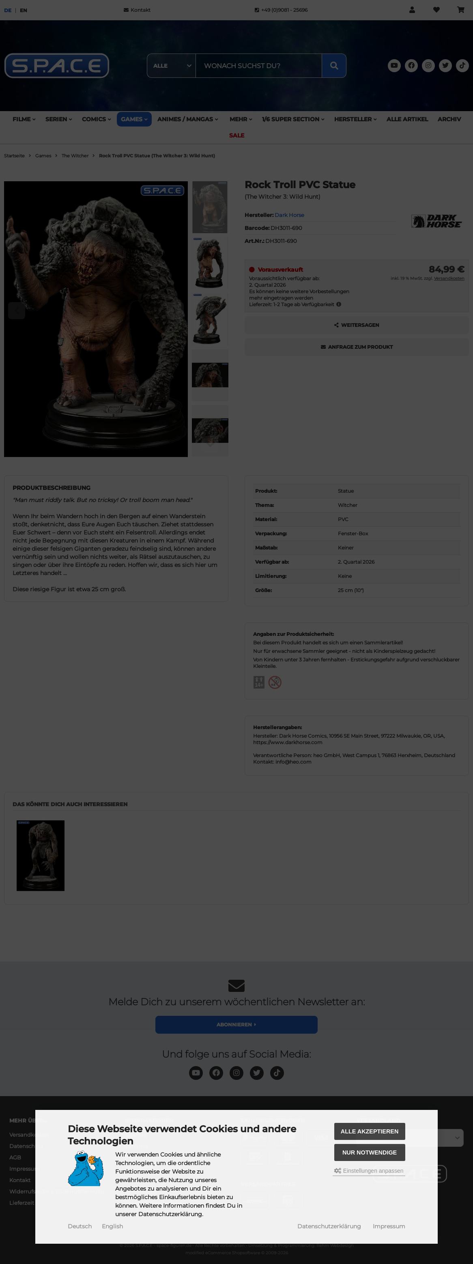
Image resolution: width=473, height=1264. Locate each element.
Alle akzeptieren (370, 1131)
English (112, 1226)
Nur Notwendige (369, 1152)
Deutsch (80, 1226)
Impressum (389, 1226)
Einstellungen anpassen (369, 1170)
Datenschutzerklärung (329, 1226)
